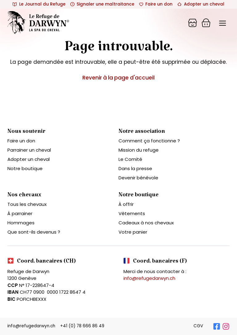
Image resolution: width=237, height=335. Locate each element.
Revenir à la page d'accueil (118, 77)
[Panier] (192, 22)
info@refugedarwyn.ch (149, 278)
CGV (198, 326)
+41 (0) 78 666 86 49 (82, 326)
